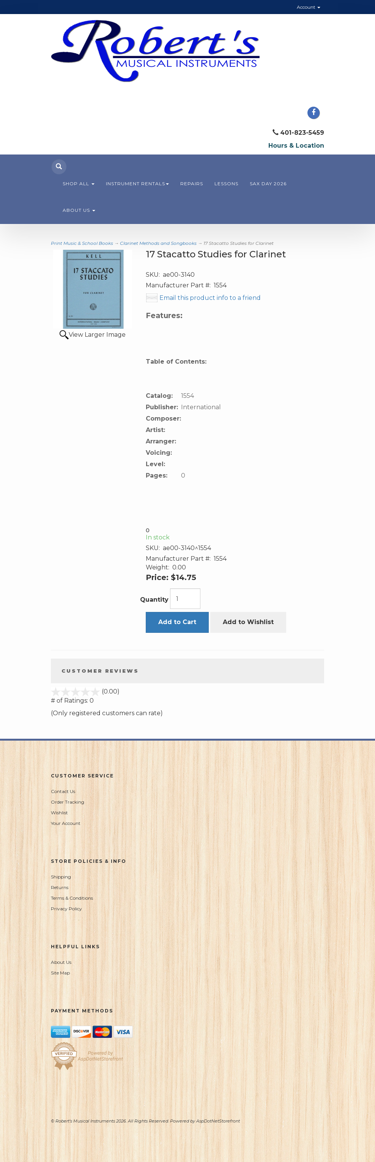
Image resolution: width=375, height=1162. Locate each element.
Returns (59, 887)
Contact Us (63, 791)
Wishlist (59, 812)
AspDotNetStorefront (218, 1121)
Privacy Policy (66, 908)
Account (308, 7)
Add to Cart (177, 622)
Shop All (79, 183)
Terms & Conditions (72, 898)
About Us (79, 210)
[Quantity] (185, 598)
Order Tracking (67, 802)
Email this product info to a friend (210, 297)
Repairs (191, 183)
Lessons (226, 183)
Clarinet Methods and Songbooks (158, 243)
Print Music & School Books (82, 243)
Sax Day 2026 (268, 183)
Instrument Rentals (137, 183)
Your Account (65, 823)
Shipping (61, 877)
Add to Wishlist (248, 622)
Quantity (154, 599)
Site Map (60, 973)
